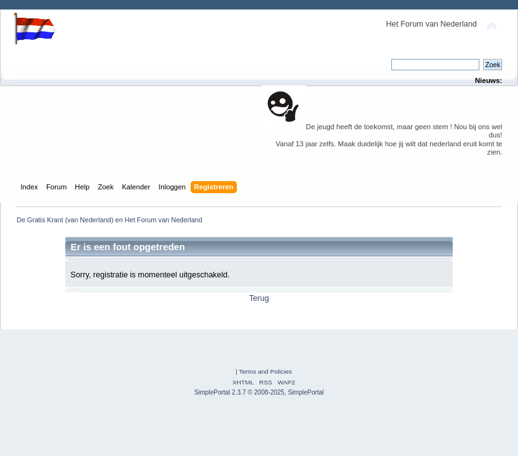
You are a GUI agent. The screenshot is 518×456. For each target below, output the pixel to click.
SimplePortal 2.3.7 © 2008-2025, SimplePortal (259, 392)
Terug (258, 298)
